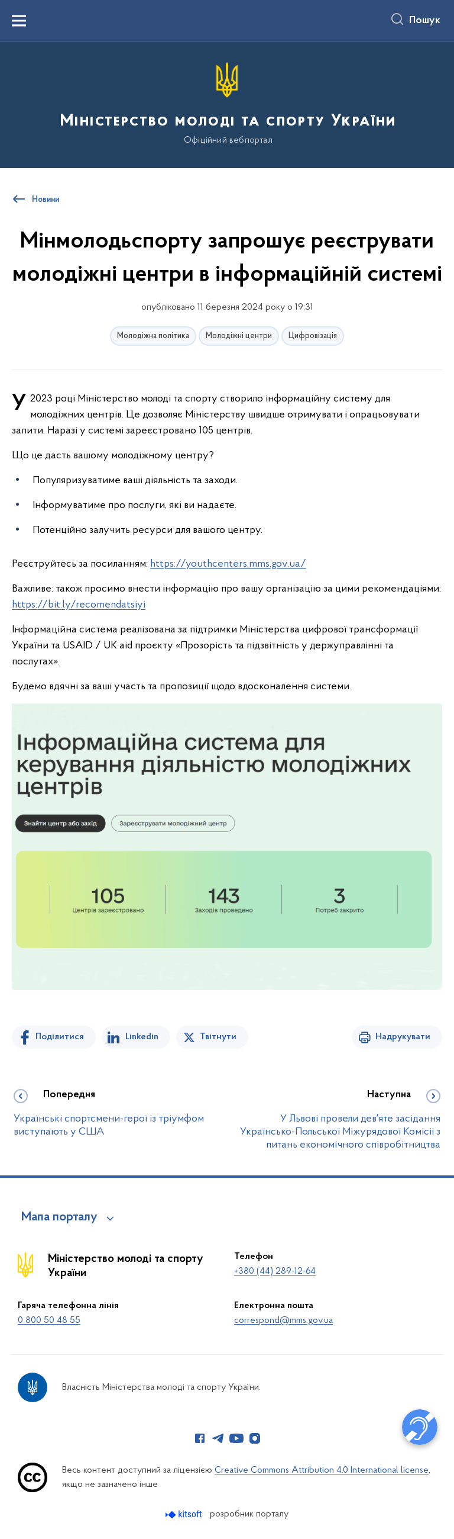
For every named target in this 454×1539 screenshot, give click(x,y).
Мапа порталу (59, 1217)
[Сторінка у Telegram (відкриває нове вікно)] (218, 1438)
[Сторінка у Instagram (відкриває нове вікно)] (255, 1438)
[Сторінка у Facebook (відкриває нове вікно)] (200, 1438)
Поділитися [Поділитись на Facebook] (59, 1037)
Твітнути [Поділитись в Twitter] (218, 1037)
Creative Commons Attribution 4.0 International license (322, 1470)
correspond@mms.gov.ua (283, 1320)
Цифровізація (312, 336)
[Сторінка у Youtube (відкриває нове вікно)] (236, 1438)
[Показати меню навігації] (19, 21)
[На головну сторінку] (227, 104)
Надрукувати (402, 1037)
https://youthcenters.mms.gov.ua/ (228, 564)
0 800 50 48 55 (49, 1320)
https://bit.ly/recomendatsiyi (78, 605)
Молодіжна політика (153, 336)
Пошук (424, 20)
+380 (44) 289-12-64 (275, 1271)
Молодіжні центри (239, 336)
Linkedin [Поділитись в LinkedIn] (141, 1037)
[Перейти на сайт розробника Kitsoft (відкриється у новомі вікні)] (185, 1514)
